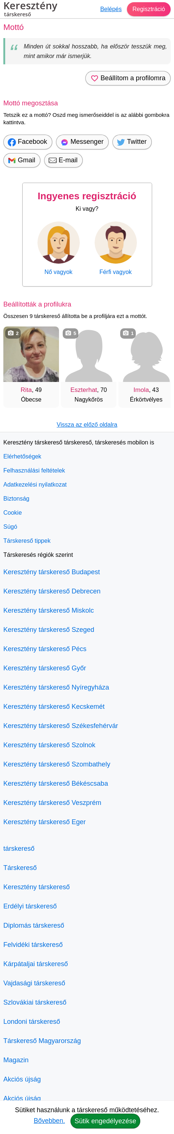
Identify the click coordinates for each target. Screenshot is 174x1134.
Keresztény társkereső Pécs (44, 649)
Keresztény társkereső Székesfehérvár (60, 726)
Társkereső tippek (26, 541)
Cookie (12, 513)
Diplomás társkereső (33, 925)
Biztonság (16, 498)
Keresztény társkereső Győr (44, 668)
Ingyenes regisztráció (87, 196)
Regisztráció (148, 9)
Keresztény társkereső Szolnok (49, 745)
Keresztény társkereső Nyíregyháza (56, 687)
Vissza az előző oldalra (87, 425)
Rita (26, 389)
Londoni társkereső (31, 1021)
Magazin (16, 1060)
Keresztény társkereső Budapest (51, 572)
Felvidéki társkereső (33, 944)
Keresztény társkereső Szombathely (56, 764)
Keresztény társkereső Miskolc (48, 610)
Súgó (10, 527)
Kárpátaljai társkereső (35, 964)
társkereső (19, 848)
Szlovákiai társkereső (34, 1002)
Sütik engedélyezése (105, 1121)
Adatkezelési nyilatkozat (35, 484)
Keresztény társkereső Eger (44, 822)
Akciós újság (22, 1079)
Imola (141, 389)
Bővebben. (49, 1120)
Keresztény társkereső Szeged (48, 629)
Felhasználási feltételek (34, 470)
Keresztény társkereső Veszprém (52, 802)
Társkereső (20, 867)
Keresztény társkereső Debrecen (52, 591)
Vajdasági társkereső (34, 983)
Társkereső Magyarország (42, 1041)
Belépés (111, 9)
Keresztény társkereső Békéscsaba (55, 783)
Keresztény (30, 10)
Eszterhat (83, 389)
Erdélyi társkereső (30, 906)
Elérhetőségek (22, 456)
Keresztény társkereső (36, 887)
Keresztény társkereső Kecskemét (54, 706)
